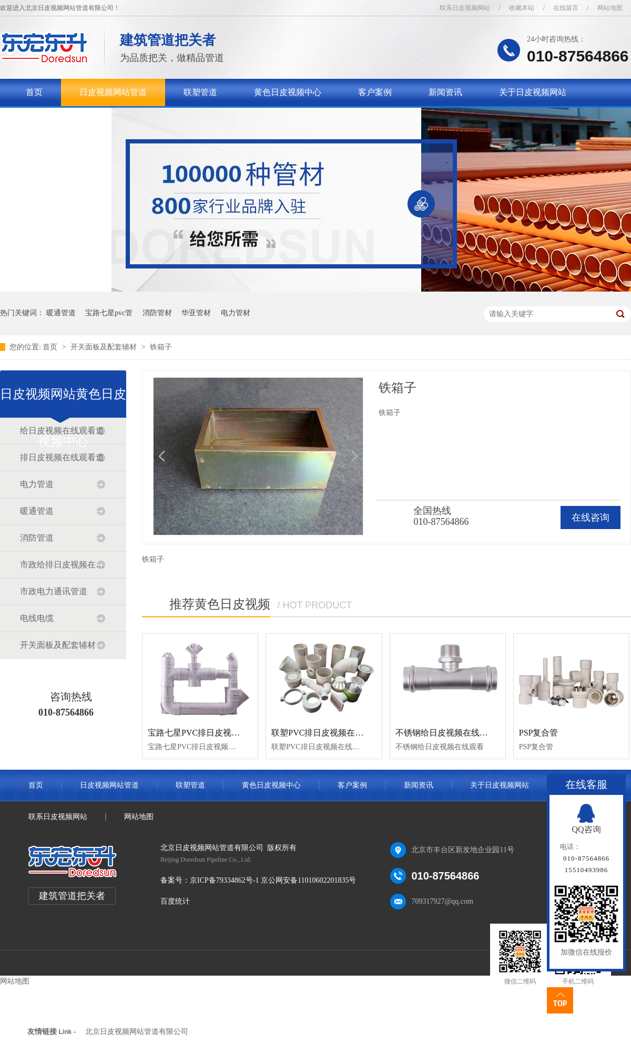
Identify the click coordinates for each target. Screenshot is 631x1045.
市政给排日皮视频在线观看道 (62, 564)
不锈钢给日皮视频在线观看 (445, 732)
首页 (34, 92)
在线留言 (565, 8)
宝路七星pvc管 (109, 313)
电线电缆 (37, 618)
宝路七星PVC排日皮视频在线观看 (210, 732)
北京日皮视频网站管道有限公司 (136, 1032)
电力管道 (37, 484)
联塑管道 (200, 92)
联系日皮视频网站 (465, 8)
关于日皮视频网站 (532, 92)
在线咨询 (590, 517)
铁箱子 (161, 347)
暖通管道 (61, 313)
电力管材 (235, 313)
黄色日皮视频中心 (287, 92)
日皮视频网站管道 (113, 92)
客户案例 (375, 92)
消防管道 (37, 537)
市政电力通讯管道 (53, 591)
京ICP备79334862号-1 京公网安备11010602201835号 (273, 880)
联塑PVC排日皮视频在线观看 (325, 732)
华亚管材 (196, 313)
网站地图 (610, 8)
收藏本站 (521, 8)
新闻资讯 (445, 92)
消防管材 (157, 313)
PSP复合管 (538, 732)
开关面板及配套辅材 (104, 347)
